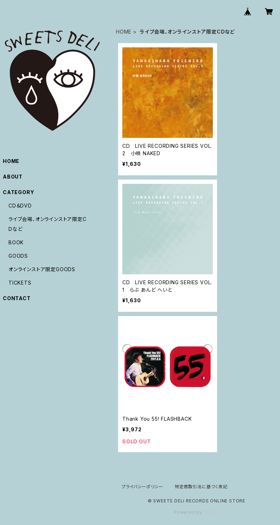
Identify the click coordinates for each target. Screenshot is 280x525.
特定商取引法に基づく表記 (201, 486)
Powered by (196, 512)
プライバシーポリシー (142, 486)
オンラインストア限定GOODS (41, 269)
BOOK (16, 242)
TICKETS (19, 283)
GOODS (18, 256)
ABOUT (13, 177)
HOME (124, 32)
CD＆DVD (20, 206)
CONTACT (17, 298)
